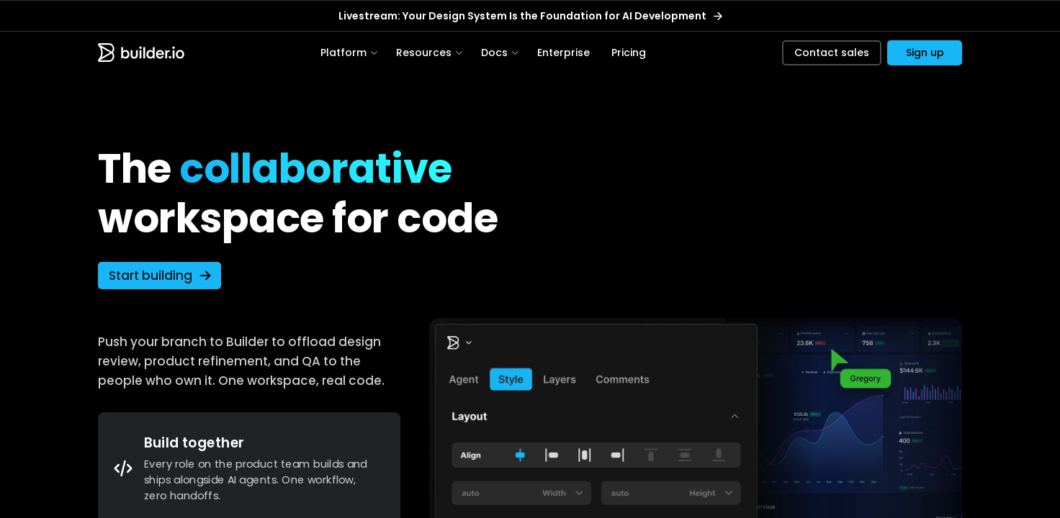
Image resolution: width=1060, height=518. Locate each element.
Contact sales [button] (831, 54)
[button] (924, 55)
